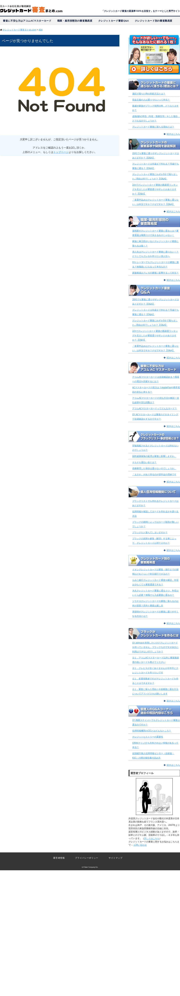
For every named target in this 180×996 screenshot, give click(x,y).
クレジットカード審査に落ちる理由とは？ (153, 126)
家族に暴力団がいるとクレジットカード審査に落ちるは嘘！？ (155, 243)
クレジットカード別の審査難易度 (153, 20)
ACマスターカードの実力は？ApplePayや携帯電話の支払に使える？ (156, 389)
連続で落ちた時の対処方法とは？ (148, 93)
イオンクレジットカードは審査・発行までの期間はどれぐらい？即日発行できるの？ (155, 572)
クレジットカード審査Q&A (113, 20)
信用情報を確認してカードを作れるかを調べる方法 (155, 513)
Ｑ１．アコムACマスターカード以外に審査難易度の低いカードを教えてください (155, 660)
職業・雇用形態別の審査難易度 (74, 20)
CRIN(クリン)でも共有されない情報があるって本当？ (155, 745)
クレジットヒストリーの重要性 (147, 736)
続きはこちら (173, 133)
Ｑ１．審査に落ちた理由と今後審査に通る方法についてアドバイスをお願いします (155, 691)
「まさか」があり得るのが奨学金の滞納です (154, 474)
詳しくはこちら (151, 838)
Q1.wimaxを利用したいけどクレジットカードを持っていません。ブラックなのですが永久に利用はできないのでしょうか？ (155, 647)
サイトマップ (116, 857)
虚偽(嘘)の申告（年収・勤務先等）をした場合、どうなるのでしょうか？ (156, 118)
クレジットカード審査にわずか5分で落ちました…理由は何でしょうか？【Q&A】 (155, 176)
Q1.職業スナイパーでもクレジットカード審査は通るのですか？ (156, 722)
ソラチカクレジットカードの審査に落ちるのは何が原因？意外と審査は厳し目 (155, 603)
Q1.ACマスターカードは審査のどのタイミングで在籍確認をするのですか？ (155, 416)
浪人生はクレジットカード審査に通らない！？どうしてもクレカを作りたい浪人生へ (155, 254)
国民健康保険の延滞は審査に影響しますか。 (154, 456)
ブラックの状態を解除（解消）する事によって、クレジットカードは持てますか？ (154, 541)
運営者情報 (59, 857)
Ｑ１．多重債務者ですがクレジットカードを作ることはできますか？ (155, 681)
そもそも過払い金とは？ (144, 462)
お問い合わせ (140, 844)
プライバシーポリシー (86, 857)
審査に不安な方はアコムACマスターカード (27, 20)
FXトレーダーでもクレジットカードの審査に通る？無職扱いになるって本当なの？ (155, 264)
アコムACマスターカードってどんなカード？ (154, 408)
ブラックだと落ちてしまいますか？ (150, 532)
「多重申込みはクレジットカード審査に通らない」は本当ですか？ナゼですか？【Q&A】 (155, 202)
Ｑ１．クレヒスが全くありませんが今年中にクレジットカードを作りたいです (155, 670)
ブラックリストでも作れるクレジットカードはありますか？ (155, 503)
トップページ (61, 152)
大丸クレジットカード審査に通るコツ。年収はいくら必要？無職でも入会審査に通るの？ (155, 593)
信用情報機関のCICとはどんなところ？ (151, 730)
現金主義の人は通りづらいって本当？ (151, 99)
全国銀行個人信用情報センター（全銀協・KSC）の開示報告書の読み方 (153, 755)
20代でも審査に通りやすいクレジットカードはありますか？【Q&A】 (155, 155)
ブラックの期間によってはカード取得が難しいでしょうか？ (155, 524)
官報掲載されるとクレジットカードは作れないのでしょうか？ (155, 448)
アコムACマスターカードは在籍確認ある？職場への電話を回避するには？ (155, 379)
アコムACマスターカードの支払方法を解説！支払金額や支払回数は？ (155, 400)
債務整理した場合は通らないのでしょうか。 (154, 468)
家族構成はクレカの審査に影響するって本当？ (155, 272)
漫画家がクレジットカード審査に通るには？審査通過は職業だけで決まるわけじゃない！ (155, 233)
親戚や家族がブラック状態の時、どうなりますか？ (155, 108)
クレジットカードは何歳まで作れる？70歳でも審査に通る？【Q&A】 (155, 166)
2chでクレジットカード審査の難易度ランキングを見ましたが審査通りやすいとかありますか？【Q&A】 (155, 189)
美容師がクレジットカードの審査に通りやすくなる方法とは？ (155, 614)
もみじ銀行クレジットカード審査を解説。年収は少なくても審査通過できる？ (155, 582)
